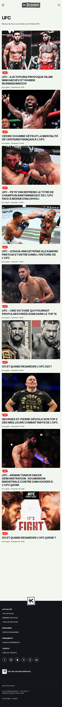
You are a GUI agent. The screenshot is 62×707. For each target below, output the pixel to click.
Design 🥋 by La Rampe (10, 698)
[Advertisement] (31, 574)
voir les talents (9, 653)
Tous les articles (10, 622)
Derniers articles (10, 618)
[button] (3, 5)
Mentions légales (8, 686)
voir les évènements (11, 642)
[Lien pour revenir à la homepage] (31, 5)
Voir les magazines (10, 632)
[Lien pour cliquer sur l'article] (31, 59)
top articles (8, 613)
